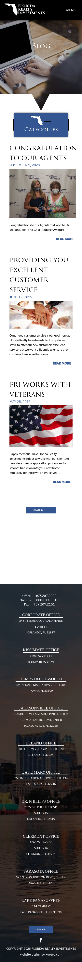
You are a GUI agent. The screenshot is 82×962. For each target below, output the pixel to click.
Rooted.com (54, 954)
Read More (65, 239)
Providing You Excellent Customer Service (38, 275)
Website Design (30, 954)
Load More (41, 510)
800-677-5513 (47, 600)
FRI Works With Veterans (40, 389)
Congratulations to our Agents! (44, 153)
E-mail (41, 929)
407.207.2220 (46, 596)
